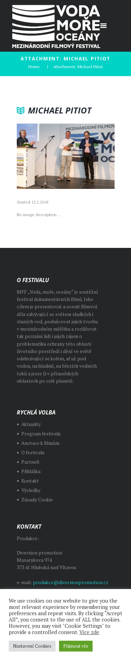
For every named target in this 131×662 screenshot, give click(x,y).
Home (34, 66)
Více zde (89, 632)
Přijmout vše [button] (75, 646)
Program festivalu (40, 434)
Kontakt (30, 481)
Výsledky (31, 490)
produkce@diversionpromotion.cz (70, 582)
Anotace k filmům (40, 443)
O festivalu (32, 452)
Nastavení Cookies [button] (32, 646)
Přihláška (31, 471)
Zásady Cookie (37, 499)
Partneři (30, 462)
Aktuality (31, 424)
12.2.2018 (39, 202)
